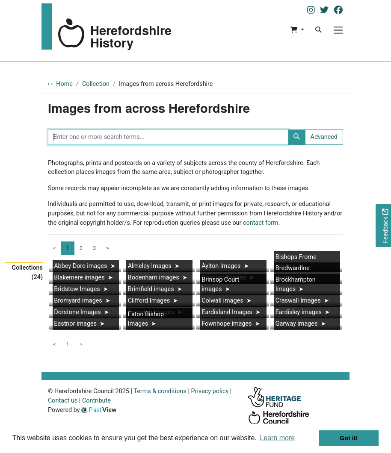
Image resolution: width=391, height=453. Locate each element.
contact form (260, 222)
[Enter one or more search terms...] (168, 137)
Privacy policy (210, 391)
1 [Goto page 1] (67, 344)
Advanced (324, 137)
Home (64, 84)
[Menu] (338, 30)
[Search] (318, 30)
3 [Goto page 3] (94, 248)
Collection (96, 84)
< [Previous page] (54, 344)
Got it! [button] (349, 438)
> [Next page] (107, 248)
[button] (297, 30)
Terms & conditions (160, 391)
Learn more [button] (277, 437)
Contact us (62, 400)
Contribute (96, 400)
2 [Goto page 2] (81, 248)
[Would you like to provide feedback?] (383, 225)
